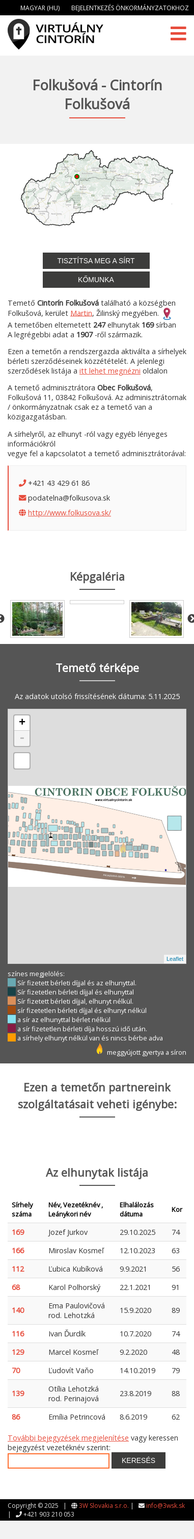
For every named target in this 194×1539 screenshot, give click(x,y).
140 (18, 1310)
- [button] (21, 738)
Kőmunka (96, 280)
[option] (37, 619)
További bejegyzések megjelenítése (68, 1438)
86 (16, 1417)
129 (18, 1352)
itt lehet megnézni (110, 371)
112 (18, 1269)
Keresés (138, 1460)
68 (16, 1287)
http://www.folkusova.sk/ (69, 512)
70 (16, 1370)
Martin (81, 312)
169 (18, 1232)
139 (18, 1393)
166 (18, 1250)
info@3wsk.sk (165, 1505)
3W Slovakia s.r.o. (104, 1505)
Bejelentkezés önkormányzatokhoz (130, 8)
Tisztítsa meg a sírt (95, 261)
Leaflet (175, 959)
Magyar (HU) (40, 8)
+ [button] (22, 723)
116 (18, 1333)
